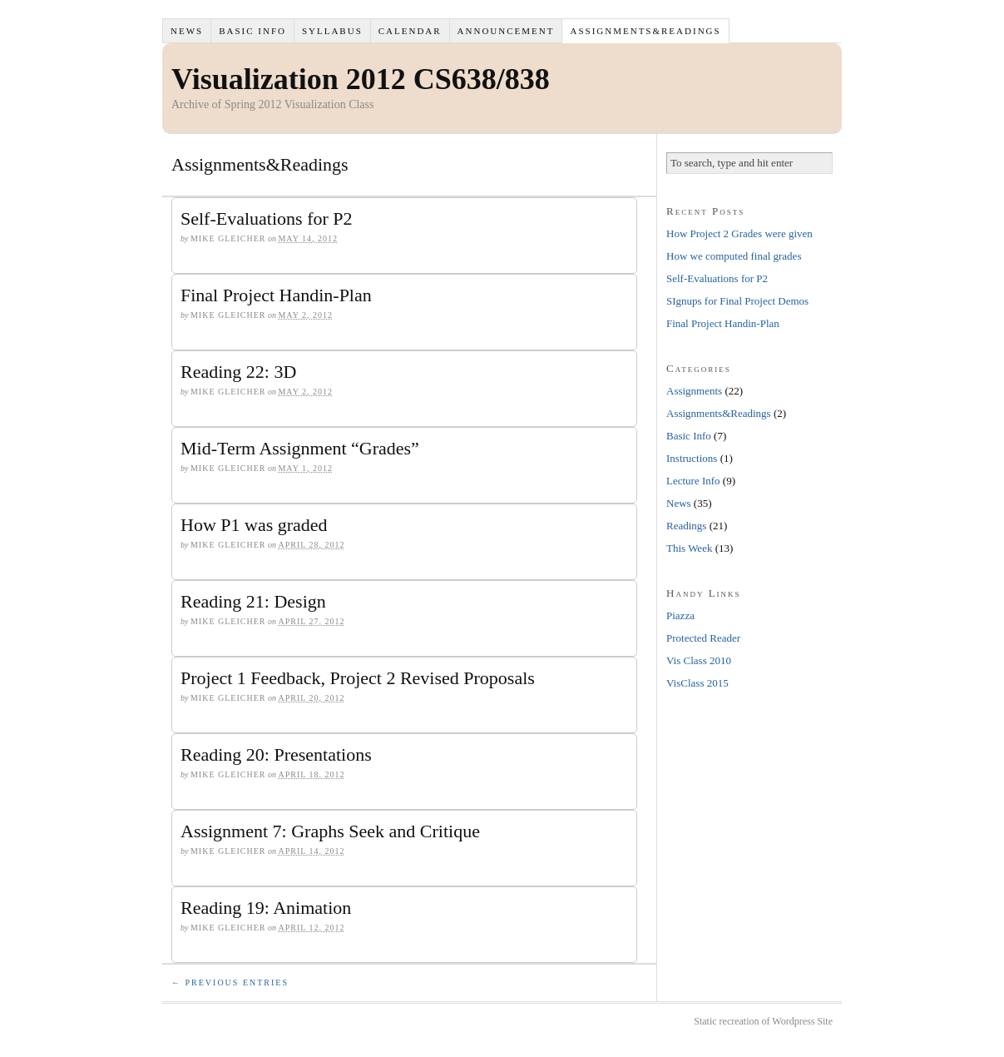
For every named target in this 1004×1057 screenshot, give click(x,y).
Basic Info (252, 31)
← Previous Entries (230, 982)
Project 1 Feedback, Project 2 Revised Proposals (358, 677)
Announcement (506, 31)
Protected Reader (703, 638)
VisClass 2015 (697, 683)
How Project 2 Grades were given (739, 233)
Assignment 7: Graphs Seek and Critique (330, 831)
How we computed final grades (733, 256)
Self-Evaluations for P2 (267, 218)
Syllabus (332, 31)
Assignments (694, 391)
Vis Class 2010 (698, 660)
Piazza (680, 615)
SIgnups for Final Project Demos (737, 301)
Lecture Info (693, 480)
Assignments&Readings (645, 31)
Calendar (410, 31)
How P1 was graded (254, 524)
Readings (686, 525)
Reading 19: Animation (266, 907)
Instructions (691, 458)
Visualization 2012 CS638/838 (360, 79)
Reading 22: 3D (238, 371)
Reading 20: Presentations (276, 754)
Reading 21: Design (253, 601)
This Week (689, 548)
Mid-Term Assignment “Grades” (300, 448)
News (187, 31)
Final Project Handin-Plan (276, 295)
